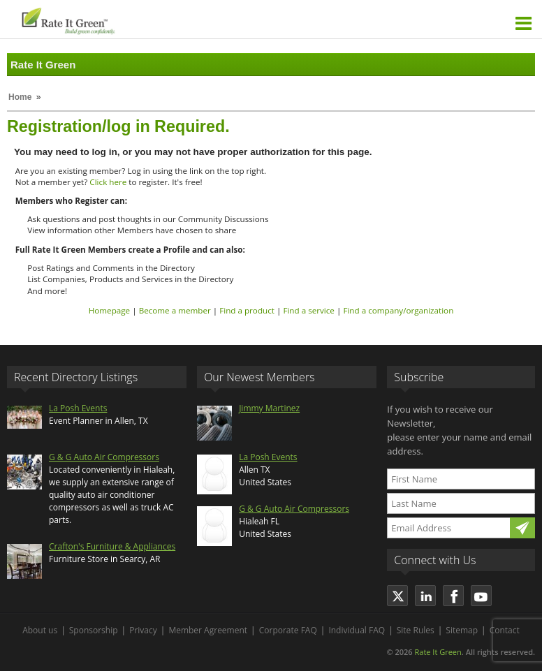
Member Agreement (207, 630)
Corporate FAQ (288, 630)
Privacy (143, 630)
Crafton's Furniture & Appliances (112, 546)
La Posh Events (78, 408)
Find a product (246, 310)
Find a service (309, 310)
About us (39, 630)
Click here (107, 182)
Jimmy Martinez (269, 408)
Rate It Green (437, 652)
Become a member (175, 310)
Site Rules (415, 630)
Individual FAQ (356, 630)
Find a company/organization (398, 310)
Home (19, 97)
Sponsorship (93, 630)
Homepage (109, 310)
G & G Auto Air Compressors (104, 457)
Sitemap (462, 630)
